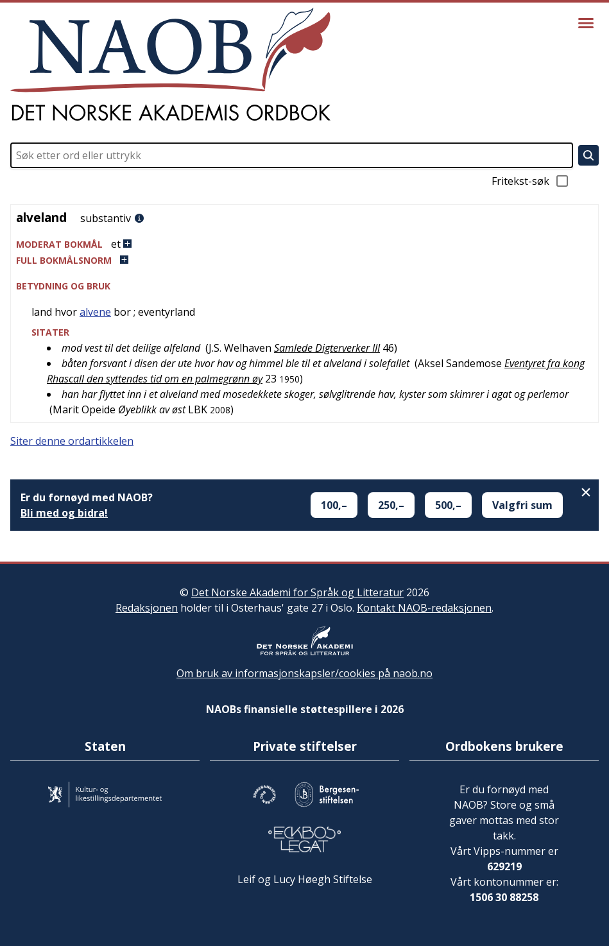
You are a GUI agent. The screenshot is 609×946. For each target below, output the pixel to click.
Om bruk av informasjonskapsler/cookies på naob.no (304, 673)
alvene (95, 312)
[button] (304, 244)
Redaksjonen (147, 608)
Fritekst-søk (531, 181)
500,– (448, 505)
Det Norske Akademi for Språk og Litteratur (297, 592)
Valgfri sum (522, 505)
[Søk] (588, 155)
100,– (334, 505)
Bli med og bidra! (64, 513)
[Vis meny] (586, 23)
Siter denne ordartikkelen (71, 441)
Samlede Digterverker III (327, 348)
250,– (391, 505)
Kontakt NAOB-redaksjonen (424, 608)
